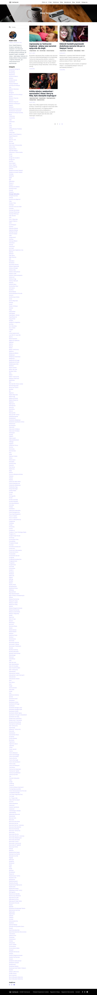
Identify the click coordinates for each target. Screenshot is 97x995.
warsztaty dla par (14, 834)
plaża (10, 470)
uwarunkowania (13, 803)
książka (11, 320)
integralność (12, 237)
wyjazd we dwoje (13, 888)
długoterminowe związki (34, 100)
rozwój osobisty (13, 649)
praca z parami (13, 517)
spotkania (11, 700)
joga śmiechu (12, 257)
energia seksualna (33, 50)
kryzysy (11, 308)
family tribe (12, 203)
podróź (11, 478)
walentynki (12, 816)
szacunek (11, 731)
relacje (11, 606)
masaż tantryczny (14, 349)
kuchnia (11, 324)
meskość (11, 365)
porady (11, 492)
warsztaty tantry (13, 841)
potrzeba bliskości (14, 503)
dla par (11, 141)
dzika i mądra (12, 165)
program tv (12, 534)
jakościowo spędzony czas (16, 250)
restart (11, 620)
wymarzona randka (14, 894)
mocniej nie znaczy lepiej (16, 384)
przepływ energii (13, 543)
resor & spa (12, 619)
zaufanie (11, 923)
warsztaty (12, 832)
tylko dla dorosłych (14, 800)
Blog (73, 2)
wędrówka (12, 913)
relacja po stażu (13, 601)
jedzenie (11, 253)
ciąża (10, 127)
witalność (11, 863)
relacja (11, 597)
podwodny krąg (13, 487)
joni (10, 259)
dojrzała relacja (13, 150)
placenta (11, 465)
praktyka (11, 523)
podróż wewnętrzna (14, 483)
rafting (11, 579)
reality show (12, 584)
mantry (11, 346)
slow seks (11, 689)
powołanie (12, 508)
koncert (11, 295)
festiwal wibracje (14, 213)
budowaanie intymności (15, 109)
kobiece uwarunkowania (15, 275)
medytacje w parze (14, 362)
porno (10, 494)
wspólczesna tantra (40, 102)
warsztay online (13, 847)
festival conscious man (15, 206)
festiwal (11, 208)
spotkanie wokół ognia (15, 713)
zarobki (11, 919)
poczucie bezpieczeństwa (16, 474)
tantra (11, 751)
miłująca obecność (14, 378)
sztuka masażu (13, 738)
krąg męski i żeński (14, 315)
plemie (11, 472)
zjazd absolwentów (14, 930)
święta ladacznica (14, 971)
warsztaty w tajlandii (15, 845)
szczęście (11, 736)
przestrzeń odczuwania (15, 550)
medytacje (12, 358)
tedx (10, 780)
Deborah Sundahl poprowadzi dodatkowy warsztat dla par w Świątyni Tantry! (73, 46)
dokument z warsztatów (16, 152)
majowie (11, 342)
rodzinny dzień (13, 635)
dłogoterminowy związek (16, 170)
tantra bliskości (13, 753)
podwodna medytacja (14, 485)
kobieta (11, 282)
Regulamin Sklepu (55, 992)
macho (11, 337)
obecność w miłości (14, 429)
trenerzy (11, 785)
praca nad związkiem (15, 514)
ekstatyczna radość (14, 186)
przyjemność (12, 564)
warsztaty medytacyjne (15, 837)
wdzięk (11, 848)
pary (10, 452)
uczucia (11, 801)
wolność (11, 870)
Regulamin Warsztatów (67, 992)
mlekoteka (12, 380)
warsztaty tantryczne (15, 843)
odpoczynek (12, 438)
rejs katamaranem (14, 593)
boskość (11, 107)
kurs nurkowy (13, 326)
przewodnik (12, 554)
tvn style (11, 796)
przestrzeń (12, 548)
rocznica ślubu (13, 626)
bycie (10, 114)
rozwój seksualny (13, 651)
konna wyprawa (13, 300)
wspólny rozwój (13, 883)
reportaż (11, 617)
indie (10, 235)
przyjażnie (11, 563)
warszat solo (12, 818)
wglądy (11, 857)
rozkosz (11, 637)
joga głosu (12, 255)
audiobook (12, 81)
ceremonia (12, 118)
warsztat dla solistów (15, 827)
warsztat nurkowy (14, 828)
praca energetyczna (14, 512)
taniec (11, 747)
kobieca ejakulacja (77, 50)
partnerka (11, 449)
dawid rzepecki (13, 136)
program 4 (12, 530)
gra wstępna (12, 224)
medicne (11, 351)
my (10, 391)
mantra (11, 344)
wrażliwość (12, 872)
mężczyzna (12, 403)
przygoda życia (13, 561)
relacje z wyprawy (14, 613)
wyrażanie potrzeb (14, 903)
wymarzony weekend (15, 895)
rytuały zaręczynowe (14, 653)
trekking (11, 783)
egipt (10, 177)
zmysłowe (11, 937)
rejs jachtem (12, 592)
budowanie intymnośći (15, 110)
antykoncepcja (13, 80)
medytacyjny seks (13, 364)
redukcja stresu (13, 588)
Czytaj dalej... (32, 69)
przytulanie (12, 568)
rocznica (11, 624)
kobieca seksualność (14, 271)
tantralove (12, 767)
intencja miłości (13, 241)
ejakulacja (11, 181)
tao (10, 776)
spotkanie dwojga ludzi (15, 707)
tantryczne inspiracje (50, 50)
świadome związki (14, 962)
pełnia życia (12, 460)
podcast (11, 476)
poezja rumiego (13, 488)
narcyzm (11, 407)
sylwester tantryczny (15, 729)
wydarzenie (12, 886)
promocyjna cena (13, 539)
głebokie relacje (13, 228)
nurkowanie (12, 425)
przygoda (11, 557)
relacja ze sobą (13, 604)
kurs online (12, 327)
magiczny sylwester (14, 340)
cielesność (12, 121)
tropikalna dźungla (14, 792)
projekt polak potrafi (14, 535)
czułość (11, 130)
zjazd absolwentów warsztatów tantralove (17, 932)
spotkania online (13, 702)
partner (11, 447)
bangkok (11, 92)
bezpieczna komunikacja (15, 94)
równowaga (12, 655)
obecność (11, 427)
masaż (10, 347)
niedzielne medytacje (14, 420)
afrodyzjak (12, 71)
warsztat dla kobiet (14, 821)
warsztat (11, 819)
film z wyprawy (13, 219)
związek (11, 950)
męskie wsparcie (13, 400)
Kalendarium (67, 2)
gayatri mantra (13, 221)
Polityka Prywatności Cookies (41, 992)
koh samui (12, 288)
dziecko (11, 161)
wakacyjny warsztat (14, 814)
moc (10, 382)
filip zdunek (12, 215)
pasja (10, 454)
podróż (11, 479)
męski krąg (12, 396)
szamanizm (12, 733)
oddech (11, 436)
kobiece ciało (12, 273)
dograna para (12, 148)
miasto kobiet (13, 367)
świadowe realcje (13, 966)
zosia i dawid (12, 944)
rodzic (11, 628)
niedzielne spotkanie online (16, 422)
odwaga (11, 441)
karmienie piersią (13, 264)
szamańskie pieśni (14, 734)
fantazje (11, 204)
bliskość (11, 100)
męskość (11, 402)
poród (10, 498)
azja (10, 87)
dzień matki (12, 163)
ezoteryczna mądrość (14, 199)
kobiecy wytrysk (13, 280)
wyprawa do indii (13, 897)
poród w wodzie (13, 501)
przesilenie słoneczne (15, 546)
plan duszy (12, 467)
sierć (10, 684)
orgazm (11, 443)
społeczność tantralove (15, 720)
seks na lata (12, 662)
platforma (11, 469)
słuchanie (11, 740)
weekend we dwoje (14, 852)
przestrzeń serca (13, 552)
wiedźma (11, 861)
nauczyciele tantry (14, 414)
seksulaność (12, 677)
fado (10, 201)
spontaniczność (13, 698)
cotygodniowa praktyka (15, 129)
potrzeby (11, 505)
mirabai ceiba (12, 371)
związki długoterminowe (15, 955)
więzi (10, 865)
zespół (11, 928)
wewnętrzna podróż (14, 854)
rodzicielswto (12, 631)
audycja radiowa (13, 83)
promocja (11, 537)
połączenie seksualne (14, 510)
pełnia (10, 458)
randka (11, 581)
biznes (11, 96)
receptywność (13, 586)
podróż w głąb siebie (15, 481)
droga (10, 156)
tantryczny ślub (13, 774)
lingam (11, 329)
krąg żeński (12, 318)
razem (11, 582)
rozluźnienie (12, 639)
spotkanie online (13, 711)
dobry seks (12, 147)
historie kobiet (13, 233)
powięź (11, 506)
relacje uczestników (14, 611)
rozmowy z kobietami (15, 646)
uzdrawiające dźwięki (15, 810)
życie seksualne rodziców (16, 977)
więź (10, 866)
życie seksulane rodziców (16, 979)
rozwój (11, 648)
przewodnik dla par (14, 555)
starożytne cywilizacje (15, 724)
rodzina (11, 633)
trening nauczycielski (15, 789)
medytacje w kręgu (14, 360)
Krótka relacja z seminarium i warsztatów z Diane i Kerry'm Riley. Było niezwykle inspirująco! (41, 95)
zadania (11, 917)
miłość (10, 374)
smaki (10, 691)
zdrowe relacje (13, 924)
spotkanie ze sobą (14, 716)
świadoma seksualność (15, 961)
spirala (11, 696)
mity (10, 373)
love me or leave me (14, 335)
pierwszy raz (12, 463)
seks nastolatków (14, 664)
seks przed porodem (14, 667)
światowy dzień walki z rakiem (17, 968)
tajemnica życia (13, 743)
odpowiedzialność (14, 440)
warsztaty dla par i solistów (16, 836)
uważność (11, 809)
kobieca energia (13, 268)
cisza (10, 125)
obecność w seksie (14, 431)
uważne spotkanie (14, 807)
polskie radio (12, 490)
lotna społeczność (14, 333)
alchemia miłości (13, 76)
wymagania (12, 892)
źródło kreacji (12, 973)
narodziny (12, 409)
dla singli (11, 143)
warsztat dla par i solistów (16, 825)
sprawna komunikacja (15, 722)
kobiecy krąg (12, 279)
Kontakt (78, 2)
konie (10, 299)
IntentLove (56, 2)
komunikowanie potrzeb (15, 293)
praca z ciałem (13, 516)
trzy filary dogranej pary (16, 794)
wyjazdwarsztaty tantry (15, 890)
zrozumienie (12, 946)
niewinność (12, 423)
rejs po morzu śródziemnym (16, 595)
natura (11, 411)
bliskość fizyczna (13, 101)
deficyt (11, 138)
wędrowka (12, 912)
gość (10, 223)
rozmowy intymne (14, 642)
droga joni (12, 159)
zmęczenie (12, 942)
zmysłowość (12, 939)
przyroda (11, 566)
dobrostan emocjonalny (15, 145)
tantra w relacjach (14, 765)
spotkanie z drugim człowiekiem (18, 715)
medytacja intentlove (14, 356)
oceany (11, 434)
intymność (12, 246)
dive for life (12, 139)
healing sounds (13, 232)
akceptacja (12, 72)
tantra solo (12, 763)
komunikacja (12, 291)
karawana (11, 262)
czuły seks (12, 132)
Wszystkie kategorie (14, 69)
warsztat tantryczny (14, 830)
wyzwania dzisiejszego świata (17, 908)
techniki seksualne (14, 778)
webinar (11, 850)
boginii (11, 105)
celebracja (12, 116)
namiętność (12, 405)
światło (11, 970)
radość (11, 577)
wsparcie (11, 874)
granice (11, 226)
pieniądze (11, 461)
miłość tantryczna (14, 376)
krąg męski (12, 313)
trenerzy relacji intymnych (16, 787)
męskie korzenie (13, 398)
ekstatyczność (13, 188)
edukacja (11, 176)
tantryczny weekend (14, 772)
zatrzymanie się (13, 921)
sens (10, 680)
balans (11, 91)
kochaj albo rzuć (13, 286)
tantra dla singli (42, 50)
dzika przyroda (13, 167)
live (10, 331)
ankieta (11, 78)
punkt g (83, 50)
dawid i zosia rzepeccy (15, 134)
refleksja (11, 590)
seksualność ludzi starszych (16, 675)
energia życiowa (70, 50)
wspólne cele (12, 877)
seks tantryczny (13, 669)
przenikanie (12, 541)
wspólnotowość (13, 881)
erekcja (11, 197)
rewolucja (11, 622)
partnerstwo (12, 450)
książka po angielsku (14, 322)
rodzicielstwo (12, 630)
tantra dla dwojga (14, 754)
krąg (10, 309)
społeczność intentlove (15, 718)
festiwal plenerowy (14, 212)
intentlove (12, 242)
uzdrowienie (12, 812)
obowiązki (12, 432)
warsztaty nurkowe (14, 839)
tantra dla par (13, 758)
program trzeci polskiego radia (17, 532)
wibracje (11, 859)
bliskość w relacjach (14, 103)
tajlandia (11, 745)
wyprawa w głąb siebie (15, 901)
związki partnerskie (14, 957)
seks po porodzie (13, 666)
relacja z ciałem (13, 602)
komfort (11, 289)
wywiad (11, 906)
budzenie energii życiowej (16, 112)
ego (10, 179)
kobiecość (11, 277)
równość (11, 657)
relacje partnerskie (14, 610)
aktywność (12, 74)
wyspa (11, 904)
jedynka (11, 251)
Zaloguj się (84, 2)
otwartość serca (13, 445)
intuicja (11, 244)
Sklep (61, 2)
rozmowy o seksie (33, 102)
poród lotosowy (13, 499)
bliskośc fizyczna (13, 98)
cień (10, 123)
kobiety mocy (12, 284)
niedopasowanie (13, 416)
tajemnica (12, 742)
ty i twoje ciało (13, 798)
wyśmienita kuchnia (14, 910)
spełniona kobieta (14, 695)
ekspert (11, 185)
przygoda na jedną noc (15, 559)
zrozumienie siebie (14, 948)
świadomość (12, 964)
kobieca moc (12, 270)
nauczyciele (12, 412)
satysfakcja (12, 658)
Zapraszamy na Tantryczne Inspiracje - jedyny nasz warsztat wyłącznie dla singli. (43, 46)
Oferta (44, 2)
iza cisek (11, 248)
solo (38, 50)
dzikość (11, 168)
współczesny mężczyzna (15, 885)
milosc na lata (13, 369)
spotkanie (11, 705)
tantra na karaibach (14, 762)
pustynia (11, 572)
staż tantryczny (13, 725)
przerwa (11, 544)
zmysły (11, 941)
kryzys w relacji (13, 306)
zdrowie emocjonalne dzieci (16, 926)
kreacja (11, 302)
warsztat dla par (13, 823)
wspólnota (12, 879)
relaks (10, 615)
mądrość (11, 393)
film (10, 217)
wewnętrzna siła (13, 856)
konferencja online (14, 297)
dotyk (10, 154)
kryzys (10, 304)
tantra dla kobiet (14, 756)
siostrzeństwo (13, 687)
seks (10, 660)
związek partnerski (14, 951)
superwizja (12, 727)
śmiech (11, 959)
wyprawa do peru (14, 899)
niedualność (12, 418)
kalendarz (11, 261)
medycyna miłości (13, 353)
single (10, 686)
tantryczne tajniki (14, 771)
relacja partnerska (14, 599)
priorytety (11, 526)
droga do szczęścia (14, 157)
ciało (10, 119)
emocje (11, 190)
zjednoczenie (12, 935)
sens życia (12, 682)
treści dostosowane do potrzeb (17, 791)
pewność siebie (13, 456)
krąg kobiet (12, 311)
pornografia (12, 496)
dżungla (11, 174)
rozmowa (11, 640)
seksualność (12, 671)
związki (11, 953)
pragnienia (12, 521)
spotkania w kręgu (14, 704)
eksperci (11, 183)
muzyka (11, 389)
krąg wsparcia (13, 317)
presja (10, 525)
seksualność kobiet (14, 673)
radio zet (11, 575)
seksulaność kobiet (14, 678)
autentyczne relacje (14, 85)
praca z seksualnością (15, 519)
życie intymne (12, 975)
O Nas (50, 2)
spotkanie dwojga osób (15, 709)
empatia (11, 192)
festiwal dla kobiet (14, 210)
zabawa (11, 915)
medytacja (12, 355)
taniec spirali (12, 749)
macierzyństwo (13, 338)
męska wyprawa (13, 394)
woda (10, 868)
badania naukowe (14, 89)
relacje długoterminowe (51, 100)
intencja (11, 239)
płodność (11, 573)
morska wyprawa (13, 385)
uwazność (11, 805)
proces (11, 528)
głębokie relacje (13, 230)
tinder (11, 781)
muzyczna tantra (13, 387)
